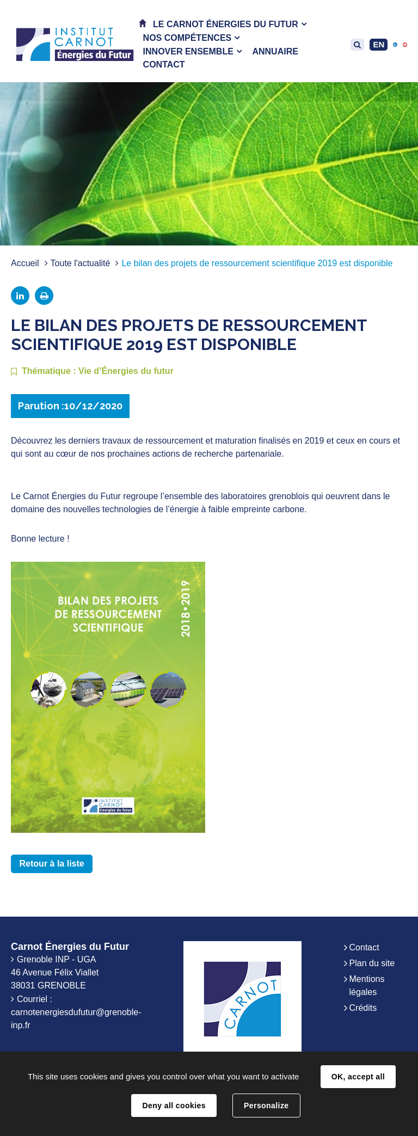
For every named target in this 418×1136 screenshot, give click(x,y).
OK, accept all (358, 1076)
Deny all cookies (173, 1105)
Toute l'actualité (80, 263)
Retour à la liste (52, 863)
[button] (229, 24)
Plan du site (372, 963)
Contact (364, 947)
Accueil (25, 263)
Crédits (363, 1007)
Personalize (266, 1105)
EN (378, 44)
